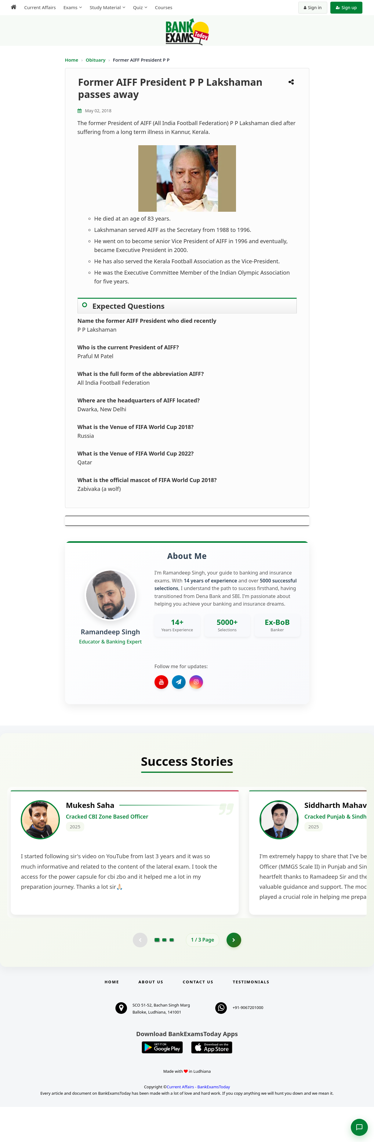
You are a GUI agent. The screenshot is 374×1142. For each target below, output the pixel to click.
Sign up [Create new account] (347, 7)
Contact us (198, 1016)
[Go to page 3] (171, 974)
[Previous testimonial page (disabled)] (139, 974)
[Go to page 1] (156, 974)
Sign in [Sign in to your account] (314, 7)
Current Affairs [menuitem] (39, 7)
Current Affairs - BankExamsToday (198, 1122)
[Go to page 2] (164, 974)
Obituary (96, 60)
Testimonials (251, 1016)
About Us (151, 1016)
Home (71, 60)
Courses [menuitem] (162, 7)
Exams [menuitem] (69, 7)
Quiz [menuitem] (137, 7)
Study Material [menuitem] (104, 7)
